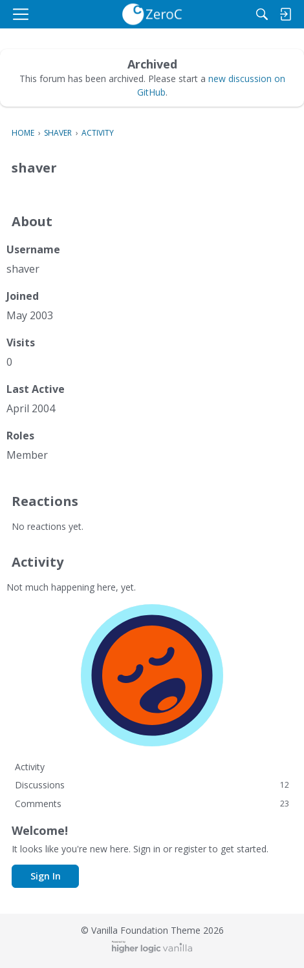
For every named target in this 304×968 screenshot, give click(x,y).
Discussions (152, 785)
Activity (30, 767)
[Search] (262, 14)
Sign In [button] (45, 876)
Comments (152, 803)
